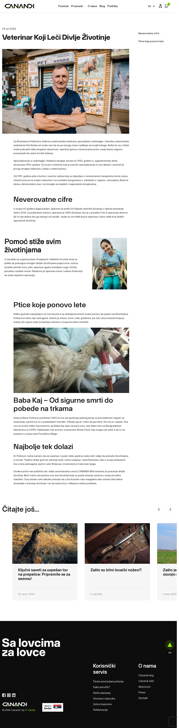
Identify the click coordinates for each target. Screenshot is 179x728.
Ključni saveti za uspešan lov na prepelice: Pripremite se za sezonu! (44, 574)
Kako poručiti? (101, 687)
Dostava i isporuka (104, 698)
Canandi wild (146, 681)
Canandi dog (146, 675)
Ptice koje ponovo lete (151, 41)
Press (142, 692)
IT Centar (30, 710)
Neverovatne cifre (148, 33)
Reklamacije (100, 710)
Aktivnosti (144, 687)
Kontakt (143, 698)
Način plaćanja (101, 693)
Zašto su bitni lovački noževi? (116, 570)
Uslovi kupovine (102, 704)
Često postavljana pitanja (108, 681)
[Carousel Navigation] (134, 509)
